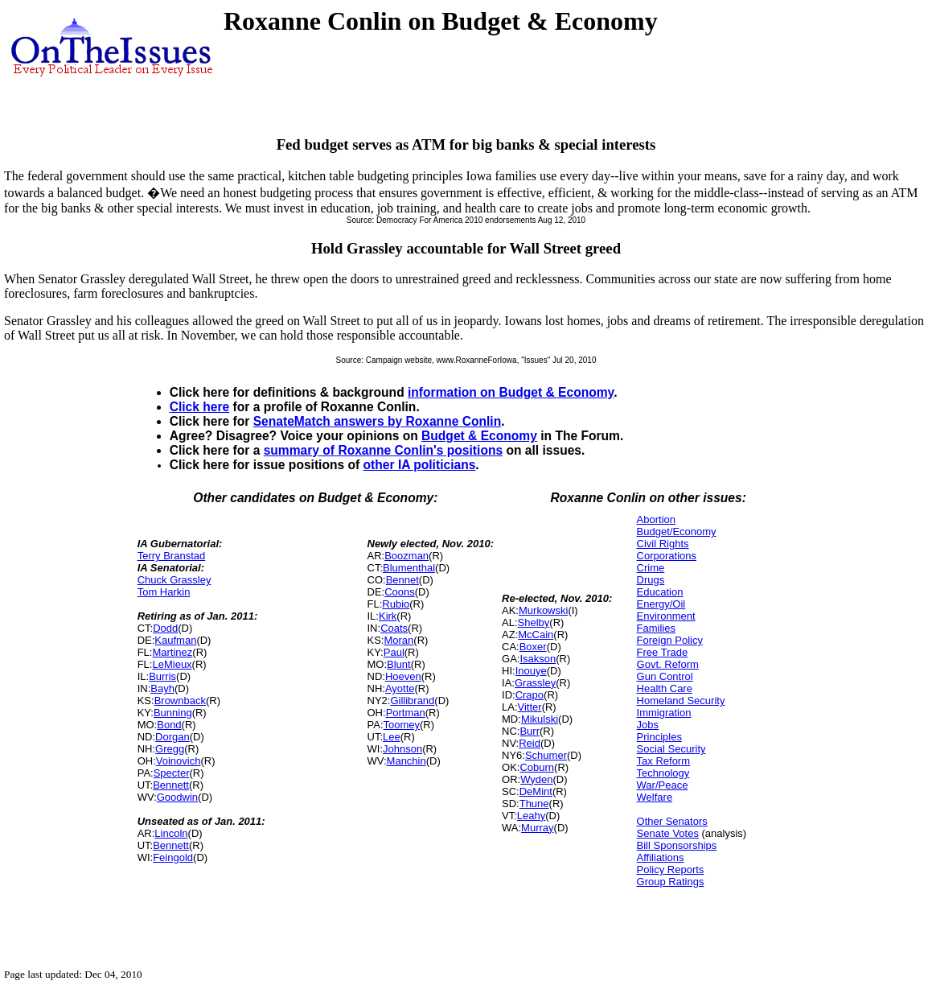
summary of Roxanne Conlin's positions (383, 450)
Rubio (395, 604)
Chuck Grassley (174, 580)
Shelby (534, 622)
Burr (529, 731)
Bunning (173, 713)
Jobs (648, 725)
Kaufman (175, 640)
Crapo (529, 695)
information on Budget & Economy (511, 392)
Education (660, 592)
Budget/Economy (676, 531)
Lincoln (170, 833)
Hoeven (403, 676)
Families (656, 628)
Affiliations (660, 857)
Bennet (402, 580)
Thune (534, 803)
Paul (394, 652)
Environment (666, 616)
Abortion (656, 519)
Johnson (402, 749)
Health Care (664, 688)
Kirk (387, 616)
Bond (169, 725)
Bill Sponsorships (677, 845)
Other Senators (672, 821)
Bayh (162, 688)
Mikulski (539, 719)
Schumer (546, 755)
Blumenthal (409, 568)
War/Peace (662, 785)
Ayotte (400, 688)
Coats (394, 628)
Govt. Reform (668, 664)
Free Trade (662, 652)
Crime (651, 568)
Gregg (169, 749)
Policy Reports (670, 869)
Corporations (666, 556)
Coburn (536, 767)
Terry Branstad (172, 556)
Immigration (664, 713)
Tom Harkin (164, 592)
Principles (659, 737)
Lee (391, 737)
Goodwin (177, 797)
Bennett (171, 785)
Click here (200, 407)
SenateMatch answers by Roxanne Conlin (377, 421)
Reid (529, 743)
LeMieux (171, 664)
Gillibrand (412, 700)
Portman (405, 713)
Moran (398, 640)
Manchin (406, 761)
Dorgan (172, 737)
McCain (535, 635)
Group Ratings (670, 882)
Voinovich (178, 761)
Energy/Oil (661, 604)
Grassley (535, 683)
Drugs (651, 580)
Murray (537, 828)
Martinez (172, 652)
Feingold (173, 857)
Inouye (531, 671)
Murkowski (543, 610)
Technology (663, 773)
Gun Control (665, 676)
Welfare (655, 797)
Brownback (180, 700)
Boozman (406, 556)
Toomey (402, 725)
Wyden (536, 779)
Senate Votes (668, 833)
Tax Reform (663, 761)
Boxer (533, 647)
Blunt (399, 664)
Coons (399, 592)
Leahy (531, 816)
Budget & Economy (479, 436)
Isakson (537, 659)
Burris (162, 676)
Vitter (530, 707)
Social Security (671, 749)
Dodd (165, 628)
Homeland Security (681, 700)
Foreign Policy (670, 640)
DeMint (535, 791)
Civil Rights (663, 544)
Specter (172, 773)
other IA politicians (419, 465)
